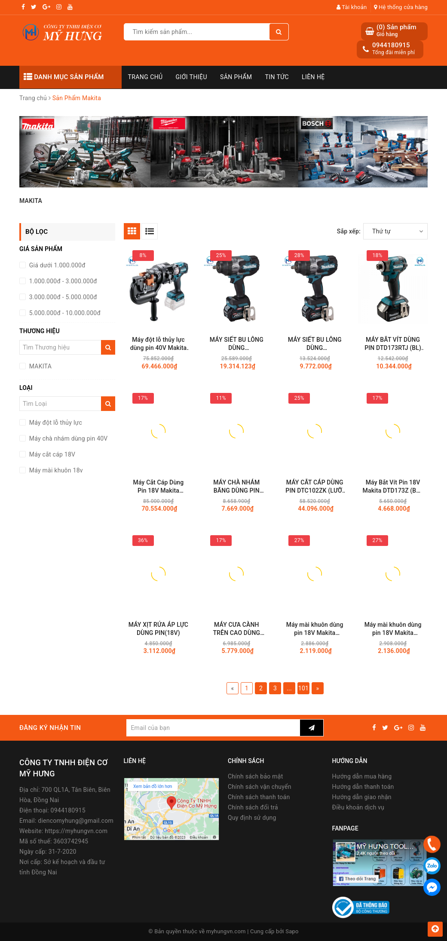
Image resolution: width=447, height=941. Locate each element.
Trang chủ (145, 77)
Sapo (292, 931)
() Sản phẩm (396, 30)
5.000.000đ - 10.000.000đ (64, 313)
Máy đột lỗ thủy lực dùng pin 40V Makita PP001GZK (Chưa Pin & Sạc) (158, 344)
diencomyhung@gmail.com (75, 820)
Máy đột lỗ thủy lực (55, 422)
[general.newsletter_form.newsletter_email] (213, 727)
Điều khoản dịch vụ (358, 807)
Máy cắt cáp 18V (51, 454)
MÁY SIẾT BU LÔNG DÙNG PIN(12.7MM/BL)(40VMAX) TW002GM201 (236, 344)
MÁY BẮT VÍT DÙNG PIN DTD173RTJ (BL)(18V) (392, 344)
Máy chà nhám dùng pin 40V (68, 438)
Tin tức (277, 77)
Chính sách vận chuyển (259, 786)
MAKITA (40, 366)
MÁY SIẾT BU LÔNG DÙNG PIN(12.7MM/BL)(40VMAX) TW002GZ (314, 344)
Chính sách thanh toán (259, 797)
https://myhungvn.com (76, 831)
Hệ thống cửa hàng (401, 7)
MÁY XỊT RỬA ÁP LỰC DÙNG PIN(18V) (158, 628)
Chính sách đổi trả (253, 807)
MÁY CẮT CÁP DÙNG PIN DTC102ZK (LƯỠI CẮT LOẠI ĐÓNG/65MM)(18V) (314, 487)
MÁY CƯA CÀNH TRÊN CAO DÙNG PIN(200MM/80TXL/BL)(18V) (236, 629)
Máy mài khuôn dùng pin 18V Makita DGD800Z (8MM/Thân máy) (393, 629)
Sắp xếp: (349, 231)
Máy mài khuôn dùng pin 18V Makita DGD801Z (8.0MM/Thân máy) (314, 629)
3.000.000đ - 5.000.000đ (62, 297)
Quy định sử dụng (252, 817)
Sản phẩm (236, 77)
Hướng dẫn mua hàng (362, 776)
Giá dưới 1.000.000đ (57, 265)
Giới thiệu (191, 77)
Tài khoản (352, 7)
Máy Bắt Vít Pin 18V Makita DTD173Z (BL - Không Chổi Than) (393, 487)
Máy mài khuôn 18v (55, 470)
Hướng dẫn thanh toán (363, 786)
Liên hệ (313, 77)
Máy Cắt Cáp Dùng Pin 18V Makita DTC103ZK (158, 487)
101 (303, 688)
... (289, 688)
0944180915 (391, 45)
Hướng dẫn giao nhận (362, 797)
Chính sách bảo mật (255, 776)
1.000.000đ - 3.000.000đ (62, 281)
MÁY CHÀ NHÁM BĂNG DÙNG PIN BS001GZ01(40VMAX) (236, 487)
